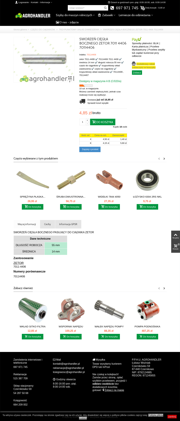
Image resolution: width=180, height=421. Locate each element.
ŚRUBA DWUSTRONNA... (70, 196)
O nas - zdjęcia (67, 22)
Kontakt (34, 2)
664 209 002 (21, 404)
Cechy (47, 224)
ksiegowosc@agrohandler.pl (69, 372)
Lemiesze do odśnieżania (135, 15)
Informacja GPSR (68, 224)
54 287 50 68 (21, 393)
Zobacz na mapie (113, 390)
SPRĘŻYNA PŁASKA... (32, 196)
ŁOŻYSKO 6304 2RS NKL (147, 196)
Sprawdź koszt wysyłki (97, 103)
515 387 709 (21, 378)
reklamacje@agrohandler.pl (68, 368)
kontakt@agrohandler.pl (66, 363)
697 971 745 (124, 8)
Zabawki (105, 15)
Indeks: (82, 54)
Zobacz (137, 72)
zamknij (172, 416)
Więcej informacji (27, 224)
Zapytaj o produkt (89, 149)
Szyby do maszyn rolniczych (74, 15)
